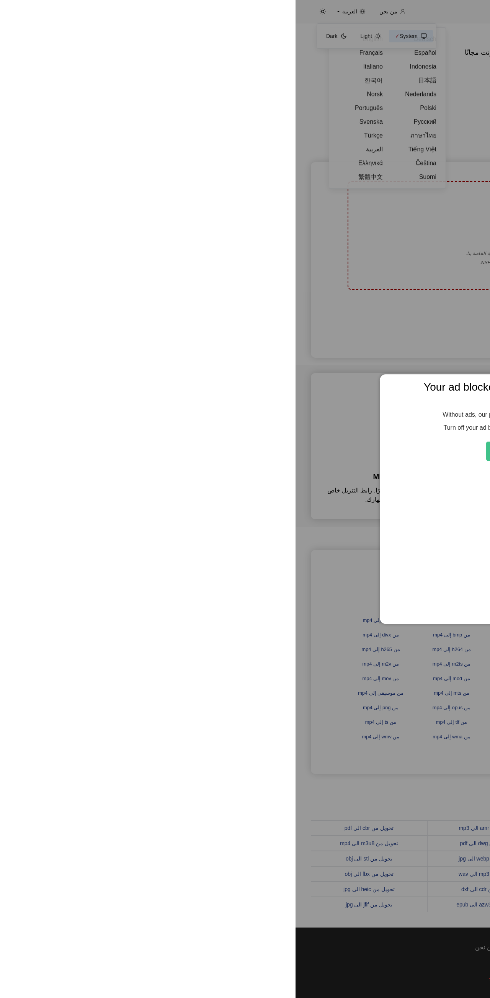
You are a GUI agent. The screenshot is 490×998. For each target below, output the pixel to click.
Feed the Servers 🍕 (244, 451)
